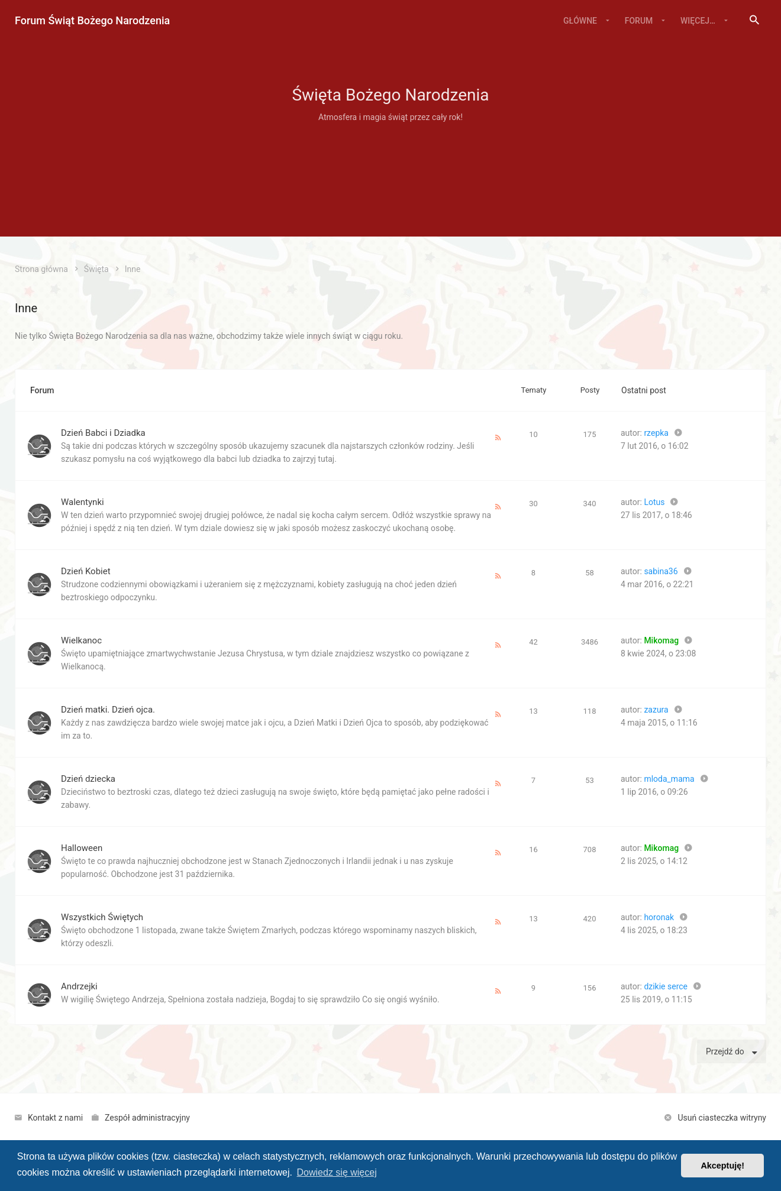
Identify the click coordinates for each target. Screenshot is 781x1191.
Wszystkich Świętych (102, 917)
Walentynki (82, 502)
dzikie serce (666, 986)
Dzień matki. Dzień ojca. (108, 709)
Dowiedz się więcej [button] (337, 1172)
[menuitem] (754, 20)
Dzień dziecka (88, 778)
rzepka (656, 433)
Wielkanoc (81, 640)
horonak (659, 917)
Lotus (654, 502)
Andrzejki (79, 986)
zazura (656, 709)
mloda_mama (669, 779)
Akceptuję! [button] (722, 1165)
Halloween (81, 848)
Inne (26, 308)
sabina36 (660, 571)
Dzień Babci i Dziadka (103, 433)
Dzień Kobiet (86, 571)
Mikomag (661, 640)
